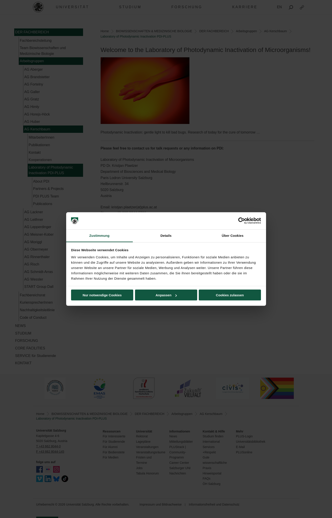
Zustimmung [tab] (99, 235)
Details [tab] (166, 235)
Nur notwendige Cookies (102, 295)
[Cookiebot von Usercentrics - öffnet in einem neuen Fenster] (241, 220)
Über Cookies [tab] (233, 235)
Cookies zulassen (230, 295)
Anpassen (166, 295)
